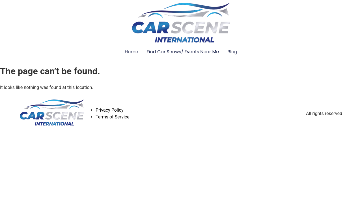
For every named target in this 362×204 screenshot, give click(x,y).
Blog (232, 51)
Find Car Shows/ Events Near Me (183, 51)
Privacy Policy (110, 110)
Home (131, 51)
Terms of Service (113, 117)
